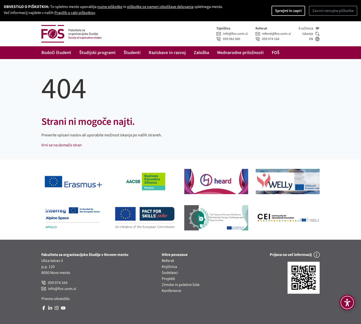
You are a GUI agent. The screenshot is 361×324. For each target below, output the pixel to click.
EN (314, 39)
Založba (201, 53)
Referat (168, 260)
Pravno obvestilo (55, 298)
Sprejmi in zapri (288, 11)
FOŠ (276, 53)
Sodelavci (170, 272)
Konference (171, 290)
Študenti (132, 53)
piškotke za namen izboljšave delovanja (160, 7)
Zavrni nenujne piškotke (333, 11)
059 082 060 (228, 39)
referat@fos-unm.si (273, 33)
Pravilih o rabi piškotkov (74, 13)
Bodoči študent (56, 53)
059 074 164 (267, 39)
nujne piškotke (109, 7)
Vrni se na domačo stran (61, 145)
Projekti (168, 278)
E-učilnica (309, 28)
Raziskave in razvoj (167, 53)
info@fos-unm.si (232, 33)
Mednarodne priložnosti (240, 53)
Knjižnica (169, 266)
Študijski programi (97, 53)
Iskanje (311, 33)
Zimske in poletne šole (181, 284)
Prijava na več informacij (295, 255)
